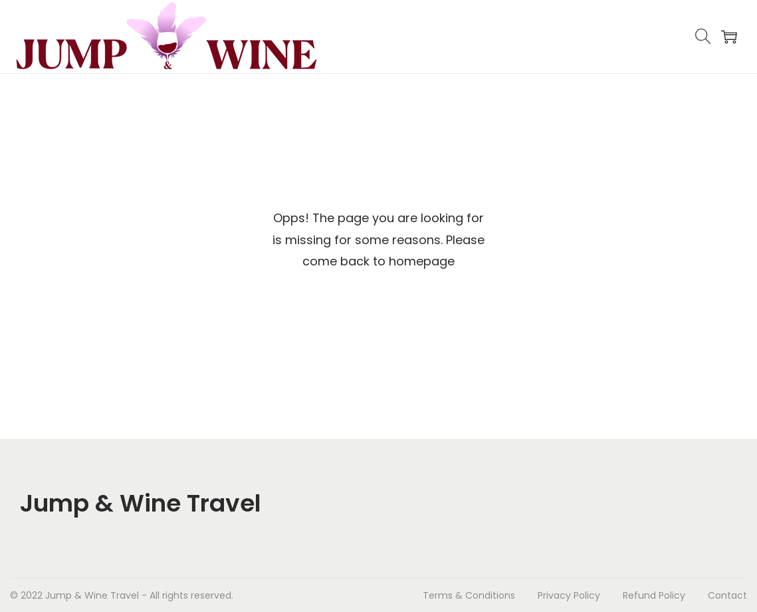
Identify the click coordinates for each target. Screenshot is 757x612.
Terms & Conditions (469, 595)
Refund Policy (654, 595)
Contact (727, 595)
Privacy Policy (569, 595)
